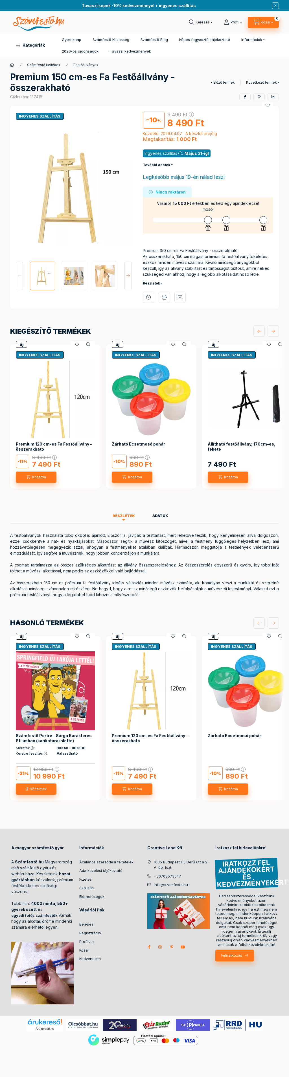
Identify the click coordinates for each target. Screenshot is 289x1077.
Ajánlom (180, 297)
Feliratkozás (231, 955)
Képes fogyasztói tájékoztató (204, 39)
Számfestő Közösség (111, 39)
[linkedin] (273, 97)
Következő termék (261, 82)
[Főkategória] (12, 65)
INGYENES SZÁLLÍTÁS (39, 116)
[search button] (200, 22)
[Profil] (233, 22)
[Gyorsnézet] (88, 344)
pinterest (171, 947)
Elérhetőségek (91, 896)
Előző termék (224, 82)
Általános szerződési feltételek (106, 862)
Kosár (84, 950)
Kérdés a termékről (148, 297)
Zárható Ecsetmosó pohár (138, 444)
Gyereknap (71, 39)
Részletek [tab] (124, 516)
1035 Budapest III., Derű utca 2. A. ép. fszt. (181, 865)
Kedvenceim (90, 958)
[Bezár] (275, 5)
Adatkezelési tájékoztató (100, 870)
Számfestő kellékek (43, 65)
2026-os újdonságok (80, 51)
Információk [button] (251, 39)
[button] (30, 45)
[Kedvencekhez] (267, 105)
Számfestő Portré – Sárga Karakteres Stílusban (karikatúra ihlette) (54, 738)
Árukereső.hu (45, 1028)
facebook (149, 947)
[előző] (259, 331)
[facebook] (245, 97)
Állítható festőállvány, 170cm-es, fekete (241, 446)
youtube (183, 947)
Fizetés (85, 879)
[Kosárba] (36, 477)
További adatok (156, 165)
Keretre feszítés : (32, 753)
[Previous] (19, 276)
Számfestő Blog (154, 39)
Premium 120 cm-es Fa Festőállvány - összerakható (54, 446)
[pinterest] (259, 97)
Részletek (151, 283)
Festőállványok (85, 65)
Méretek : (25, 748)
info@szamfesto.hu (171, 884)
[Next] (128, 276)
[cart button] (263, 22)
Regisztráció (90, 933)
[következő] (273, 331)
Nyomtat (164, 297)
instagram (160, 947)
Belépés (86, 924)
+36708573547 (167, 876)
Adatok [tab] (160, 516)
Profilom (86, 941)
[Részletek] (36, 789)
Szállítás (86, 887)
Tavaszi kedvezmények (130, 51)
